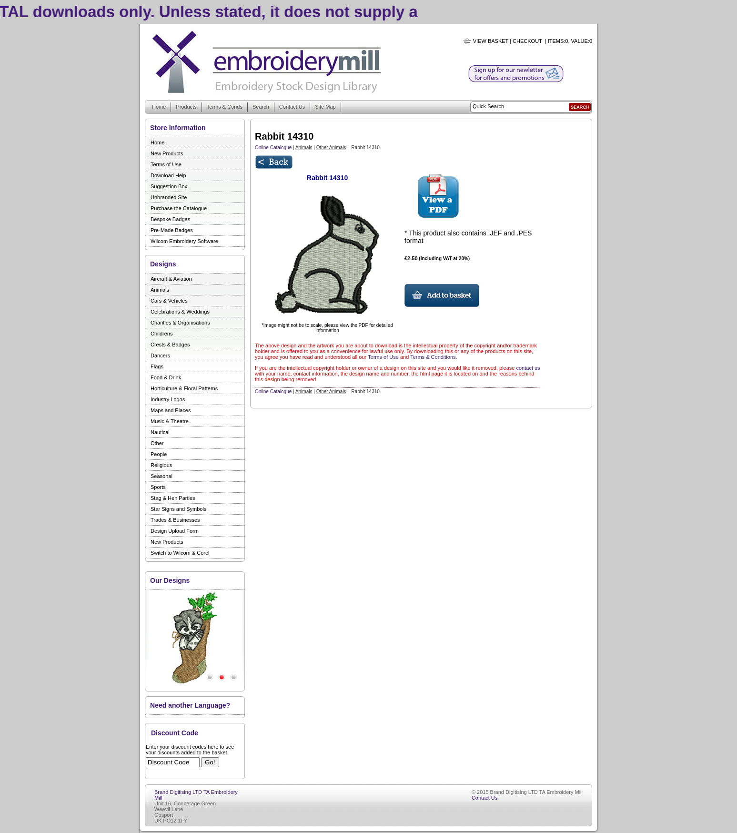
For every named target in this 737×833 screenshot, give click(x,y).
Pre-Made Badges (172, 230)
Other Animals (331, 147)
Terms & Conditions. (433, 357)
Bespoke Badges (170, 219)
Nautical (160, 432)
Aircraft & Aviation (171, 279)
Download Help (168, 175)
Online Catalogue (273, 147)
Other (157, 443)
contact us (528, 368)
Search (260, 107)
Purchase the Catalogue (179, 208)
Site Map (325, 107)
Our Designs (170, 580)
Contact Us (292, 107)
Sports (158, 487)
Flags (157, 366)
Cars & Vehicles (169, 301)
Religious (161, 465)
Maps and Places (171, 410)
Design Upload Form (175, 531)
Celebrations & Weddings (180, 312)
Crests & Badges (170, 344)
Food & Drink (166, 377)
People (159, 454)
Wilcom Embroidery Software (184, 241)
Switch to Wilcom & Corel (180, 553)
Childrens (161, 333)
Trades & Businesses (175, 520)
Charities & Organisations (180, 322)
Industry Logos (168, 399)
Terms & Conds (224, 107)
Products (186, 107)
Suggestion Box (169, 186)
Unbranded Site (169, 197)
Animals (160, 290)
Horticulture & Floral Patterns (184, 388)
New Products (167, 153)
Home (159, 107)
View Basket (490, 41)
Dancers (160, 355)
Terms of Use (166, 164)
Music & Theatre (170, 421)
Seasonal (161, 476)
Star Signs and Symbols (178, 509)
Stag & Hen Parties (173, 498)
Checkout (527, 41)
